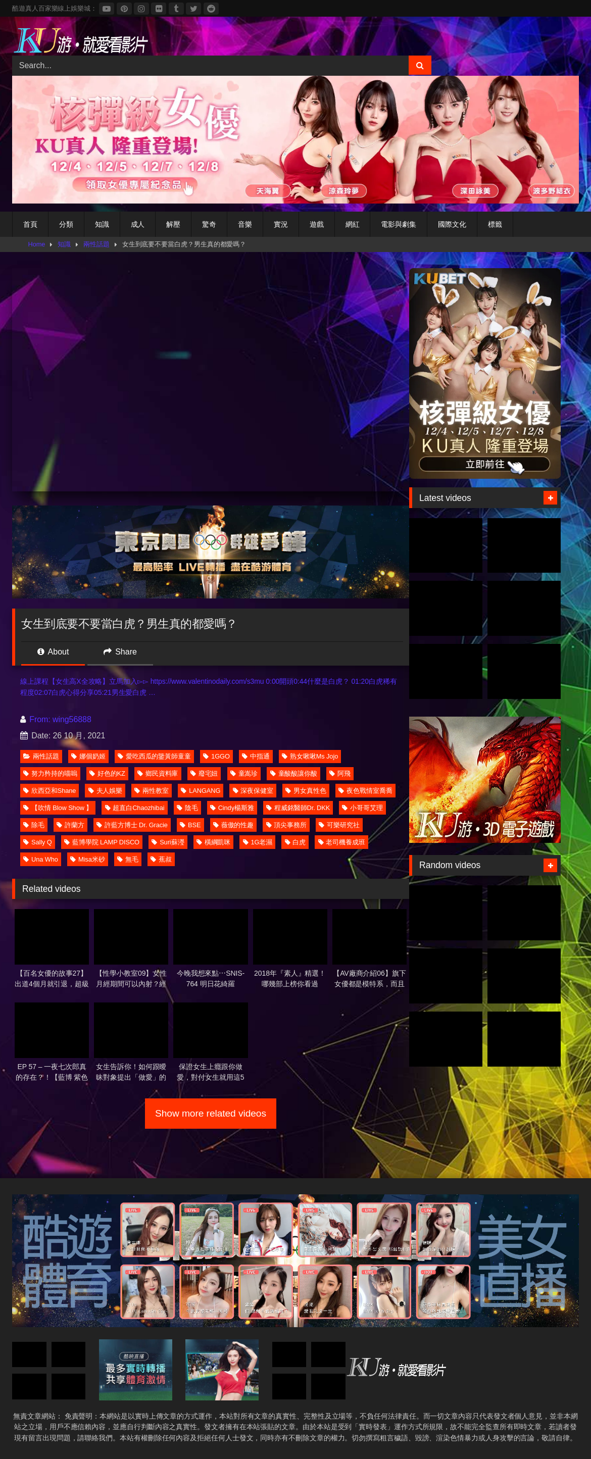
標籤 (495, 224)
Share (120, 651)
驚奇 (209, 224)
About (53, 651)
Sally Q (37, 842)
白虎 (295, 842)
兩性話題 (96, 244)
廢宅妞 (204, 773)
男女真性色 (305, 790)
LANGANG (200, 790)
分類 (66, 224)
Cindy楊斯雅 (232, 808)
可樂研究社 (339, 825)
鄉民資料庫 (157, 773)
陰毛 (187, 808)
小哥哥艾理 (362, 808)
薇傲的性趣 (233, 825)
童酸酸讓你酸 (293, 773)
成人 (138, 224)
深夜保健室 (253, 790)
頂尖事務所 (286, 825)
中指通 (256, 756)
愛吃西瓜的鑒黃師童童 (154, 756)
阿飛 (340, 773)
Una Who (40, 859)
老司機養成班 (341, 842)
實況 (281, 224)
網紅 (353, 224)
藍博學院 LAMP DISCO (101, 842)
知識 (102, 224)
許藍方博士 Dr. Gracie (132, 825)
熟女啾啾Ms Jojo (310, 756)
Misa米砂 (87, 859)
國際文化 (452, 224)
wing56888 (72, 719)
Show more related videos (210, 1113)
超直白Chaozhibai (135, 808)
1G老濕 (258, 842)
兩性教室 (151, 790)
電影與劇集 (398, 224)
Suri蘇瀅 (168, 842)
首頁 (30, 224)
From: (36, 719)
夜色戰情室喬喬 (365, 790)
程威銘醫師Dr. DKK (298, 808)
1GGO (216, 756)
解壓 (173, 224)
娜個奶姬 (88, 756)
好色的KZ (107, 773)
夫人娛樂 (105, 790)
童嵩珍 (244, 773)
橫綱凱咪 (213, 842)
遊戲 (317, 224)
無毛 (127, 859)
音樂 (245, 224)
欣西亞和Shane (49, 790)
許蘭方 (70, 825)
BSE (190, 825)
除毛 (33, 825)
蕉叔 (161, 859)
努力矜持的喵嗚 (50, 773)
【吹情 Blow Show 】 (57, 808)
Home (36, 244)
